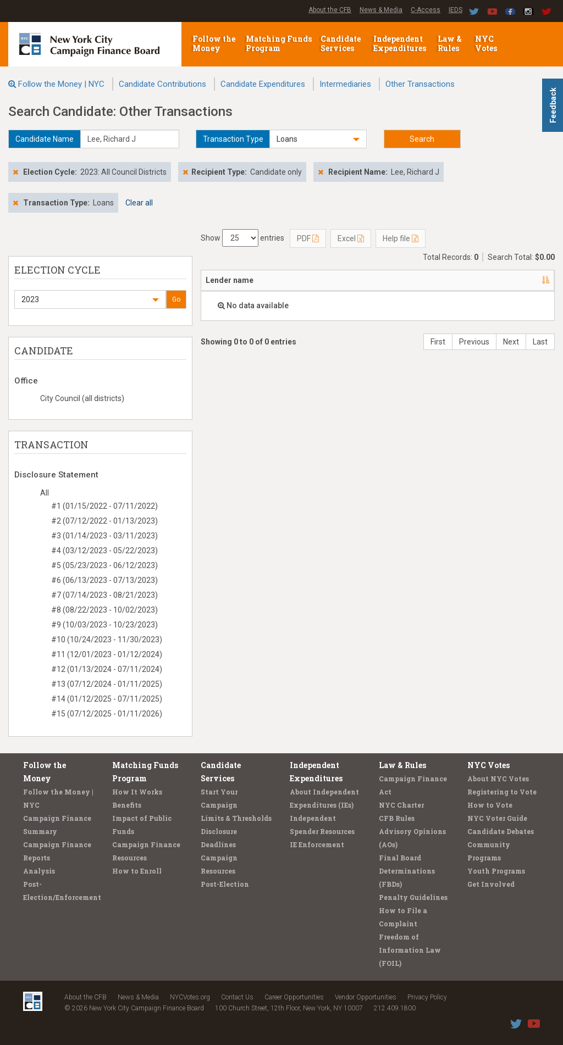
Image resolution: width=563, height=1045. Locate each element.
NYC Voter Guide (497, 818)
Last (540, 341)
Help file (400, 238)
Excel (351, 238)
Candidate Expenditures (262, 84)
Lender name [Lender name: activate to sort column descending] (229, 280)
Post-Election (225, 884)
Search (422, 139)
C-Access (425, 10)
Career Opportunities (294, 997)
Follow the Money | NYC (61, 84)
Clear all (139, 202)
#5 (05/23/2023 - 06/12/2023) (104, 565)
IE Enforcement (317, 844)
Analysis (39, 870)
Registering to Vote (502, 791)
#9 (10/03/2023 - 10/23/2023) (104, 624)
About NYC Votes (498, 778)
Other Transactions (420, 84)
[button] (317, 139)
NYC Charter (401, 805)
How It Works (137, 791)
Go (176, 299)
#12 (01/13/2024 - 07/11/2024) (106, 669)
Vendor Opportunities (365, 997)
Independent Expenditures (400, 43)
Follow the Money (213, 43)
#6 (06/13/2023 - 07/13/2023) (104, 580)
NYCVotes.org (190, 997)
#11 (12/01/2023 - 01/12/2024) (106, 654)
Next (511, 341)
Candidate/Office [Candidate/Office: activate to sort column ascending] (352, 280)
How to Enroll (137, 870)
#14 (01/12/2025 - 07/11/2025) (106, 698)
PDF (308, 238)
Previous (474, 341)
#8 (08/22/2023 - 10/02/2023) (104, 609)
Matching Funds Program (279, 43)
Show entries (242, 238)
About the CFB (329, 10)
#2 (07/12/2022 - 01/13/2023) (104, 520)
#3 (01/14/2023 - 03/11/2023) (104, 535)
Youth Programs (496, 870)
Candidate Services (341, 43)
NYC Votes (487, 43)
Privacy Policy (427, 997)
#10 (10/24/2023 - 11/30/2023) (106, 639)
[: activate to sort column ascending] (536, 280)
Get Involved (491, 884)
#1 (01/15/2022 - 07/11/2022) (104, 506)
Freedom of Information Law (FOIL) (410, 950)
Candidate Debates (500, 831)
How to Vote (489, 805)
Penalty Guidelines (413, 897)
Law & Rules (450, 43)
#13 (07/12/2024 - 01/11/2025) (106, 684)
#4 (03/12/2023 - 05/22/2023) (104, 550)
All (44, 492)
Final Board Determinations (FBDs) (407, 870)
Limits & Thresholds (236, 818)
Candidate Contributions (162, 84)
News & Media (381, 10)
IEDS (455, 10)
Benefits (126, 805)
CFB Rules (397, 818)
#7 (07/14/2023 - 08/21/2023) (104, 595)
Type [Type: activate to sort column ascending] (468, 280)
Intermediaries (345, 84)
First (437, 341)
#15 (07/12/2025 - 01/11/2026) (106, 713)
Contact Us (237, 997)
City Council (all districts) (82, 398)
